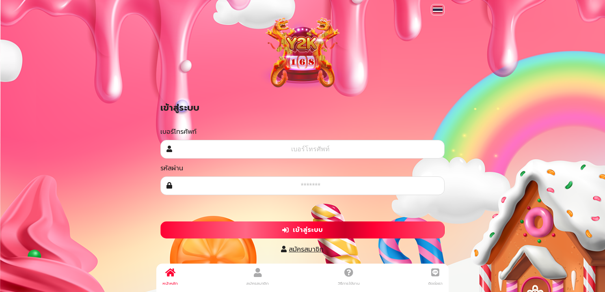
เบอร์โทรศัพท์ (178, 132)
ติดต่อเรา (435, 277)
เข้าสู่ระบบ (302, 230)
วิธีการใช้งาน (349, 277)
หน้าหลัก (170, 277)
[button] (438, 9)
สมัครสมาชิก (306, 249)
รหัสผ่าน (171, 168)
